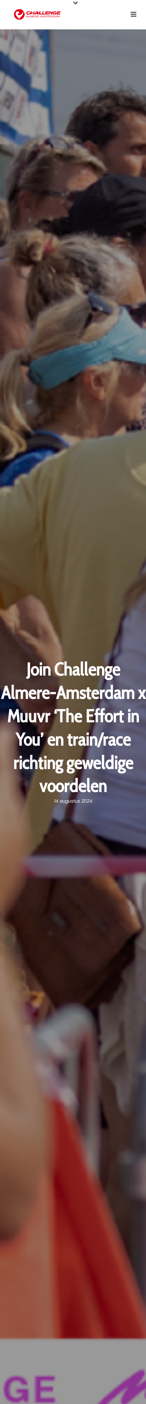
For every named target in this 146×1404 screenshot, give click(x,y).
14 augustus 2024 (73, 801)
